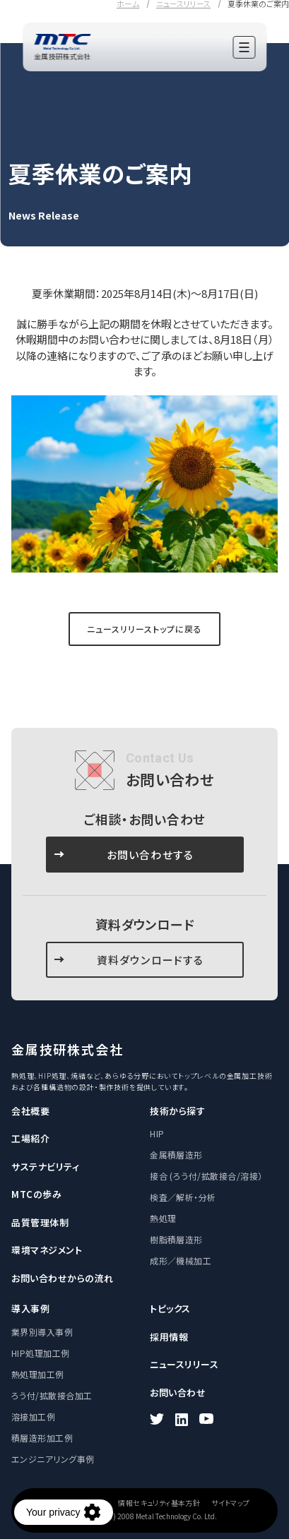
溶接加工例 (33, 1417)
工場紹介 (30, 1138)
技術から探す (177, 1111)
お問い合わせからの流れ (62, 1278)
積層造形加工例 (42, 1438)
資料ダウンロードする (150, 959)
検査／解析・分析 (183, 1197)
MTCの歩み (36, 1194)
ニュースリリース (184, 1364)
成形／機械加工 (180, 1260)
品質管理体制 (40, 1222)
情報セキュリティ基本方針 (159, 1503)
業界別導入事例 (42, 1332)
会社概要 (30, 1111)
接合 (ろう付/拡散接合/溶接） (206, 1176)
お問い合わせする (150, 854)
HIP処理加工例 (40, 1353)
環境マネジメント (46, 1250)
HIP (157, 1133)
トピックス (170, 1308)
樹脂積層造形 (176, 1239)
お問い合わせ (178, 1392)
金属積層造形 (176, 1155)
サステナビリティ (45, 1166)
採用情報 (169, 1336)
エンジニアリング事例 (53, 1459)
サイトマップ (230, 1503)
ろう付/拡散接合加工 (52, 1395)
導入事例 (30, 1308)
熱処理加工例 (37, 1374)
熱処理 (163, 1218)
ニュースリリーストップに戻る (144, 629)
